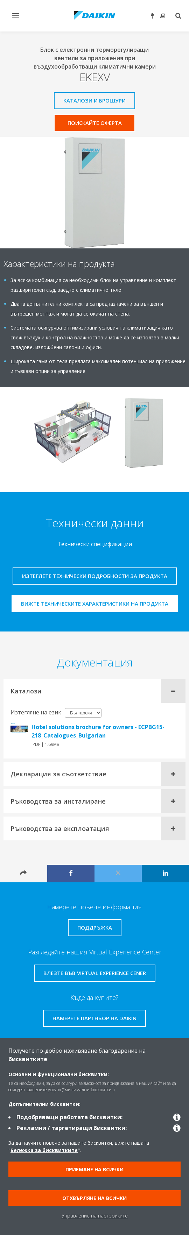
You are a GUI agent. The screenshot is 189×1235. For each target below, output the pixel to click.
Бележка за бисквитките (44, 1150)
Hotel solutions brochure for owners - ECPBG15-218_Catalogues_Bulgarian (97, 731)
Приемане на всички (94, 1169)
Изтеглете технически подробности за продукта (94, 575)
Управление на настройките (95, 1215)
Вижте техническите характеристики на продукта (94, 603)
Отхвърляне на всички (94, 1198)
